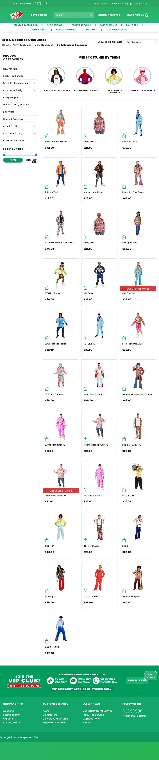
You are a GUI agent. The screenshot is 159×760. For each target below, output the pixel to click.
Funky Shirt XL (90, 141)
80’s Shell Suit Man (92, 495)
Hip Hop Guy (128, 495)
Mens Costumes (43, 45)
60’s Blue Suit (128, 293)
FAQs (46, 711)
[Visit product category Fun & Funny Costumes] (56, 76)
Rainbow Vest (51, 192)
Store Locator (101, 3)
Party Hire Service (13, 76)
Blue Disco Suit (52, 647)
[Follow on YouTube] (46, 3)
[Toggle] (35, 83)
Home (5, 45)
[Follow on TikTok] (42, 3)
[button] (137, 15)
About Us (8, 711)
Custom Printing (12, 133)
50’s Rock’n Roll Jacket (55, 343)
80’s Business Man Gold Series (59, 242)
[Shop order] (141, 42)
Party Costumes (21, 45)
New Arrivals (10, 68)
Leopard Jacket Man (93, 192)
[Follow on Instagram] (39, 3)
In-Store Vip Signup (122, 3)
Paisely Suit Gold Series (56, 141)
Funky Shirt (89, 242)
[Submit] (91, 15)
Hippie (125, 546)
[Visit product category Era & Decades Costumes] (114, 78)
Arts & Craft (10, 126)
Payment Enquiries (54, 722)
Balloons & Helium (13, 140)
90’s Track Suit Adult (54, 394)
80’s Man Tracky (52, 293)
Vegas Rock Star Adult (94, 394)
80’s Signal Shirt (129, 242)
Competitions (91, 718)
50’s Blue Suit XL (130, 141)
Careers (8, 718)
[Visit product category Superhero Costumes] (85, 76)
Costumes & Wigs (13, 90)
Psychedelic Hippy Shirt (56, 495)
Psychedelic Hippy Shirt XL (96, 445)
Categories (39, 15)
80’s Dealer (89, 293)
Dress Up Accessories (15, 83)
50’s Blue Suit (90, 343)
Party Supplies (11, 97)
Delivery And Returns (55, 718)
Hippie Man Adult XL (131, 445)
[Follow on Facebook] (35, 3)
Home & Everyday (13, 119)
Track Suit (49, 546)
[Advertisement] (25, 746)
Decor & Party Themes (16, 104)
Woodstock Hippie (131, 596)
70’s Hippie (50, 596)
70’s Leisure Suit (91, 596)
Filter (12, 160)
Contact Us (141, 3)
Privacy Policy (11, 722)
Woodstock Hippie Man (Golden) (137, 394)
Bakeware (8, 111)
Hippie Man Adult (92, 546)
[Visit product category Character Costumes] (142, 76)
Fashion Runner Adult (132, 343)
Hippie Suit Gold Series (133, 192)
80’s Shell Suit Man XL (55, 445)
